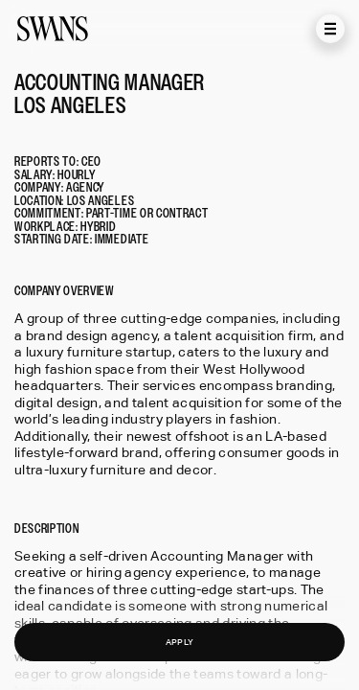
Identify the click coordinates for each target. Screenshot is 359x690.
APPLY (180, 641)
